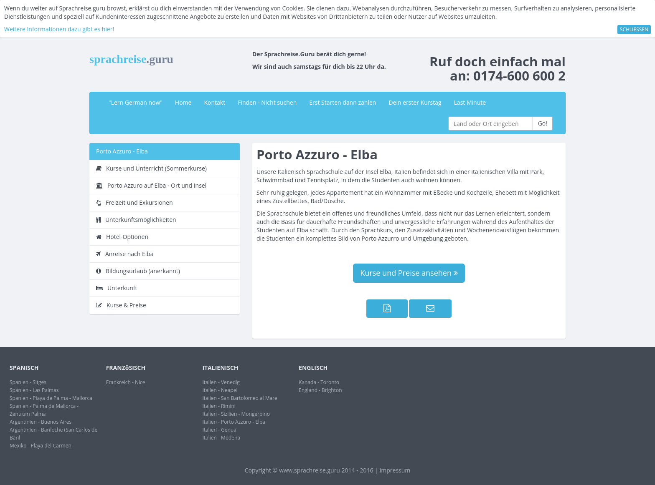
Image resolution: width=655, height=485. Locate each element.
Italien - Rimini (219, 406)
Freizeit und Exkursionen (134, 202)
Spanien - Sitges (28, 382)
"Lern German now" (135, 102)
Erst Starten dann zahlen (342, 102)
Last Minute (470, 102)
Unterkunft (116, 288)
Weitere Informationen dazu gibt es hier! (59, 29)
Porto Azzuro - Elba (122, 151)
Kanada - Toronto (319, 382)
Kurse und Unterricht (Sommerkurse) (151, 168)
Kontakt (214, 102)
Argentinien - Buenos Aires (40, 421)
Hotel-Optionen (122, 237)
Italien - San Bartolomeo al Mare (239, 398)
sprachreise (131, 59)
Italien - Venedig (220, 382)
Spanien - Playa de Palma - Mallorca (51, 398)
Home (183, 102)
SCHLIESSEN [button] (634, 29)
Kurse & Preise (121, 305)
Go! (542, 123)
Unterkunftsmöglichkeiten (136, 220)
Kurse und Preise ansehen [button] (408, 273)
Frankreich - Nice (125, 382)
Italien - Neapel (219, 390)
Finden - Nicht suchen (267, 102)
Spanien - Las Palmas (34, 390)
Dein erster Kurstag (414, 102)
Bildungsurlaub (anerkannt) (138, 271)
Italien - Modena (221, 437)
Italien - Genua (219, 429)
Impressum (394, 470)
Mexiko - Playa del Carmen (40, 445)
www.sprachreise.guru (309, 470)
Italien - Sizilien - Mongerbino (236, 413)
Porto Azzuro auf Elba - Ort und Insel (151, 185)
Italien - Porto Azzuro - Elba (233, 421)
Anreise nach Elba (125, 254)
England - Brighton (320, 390)
